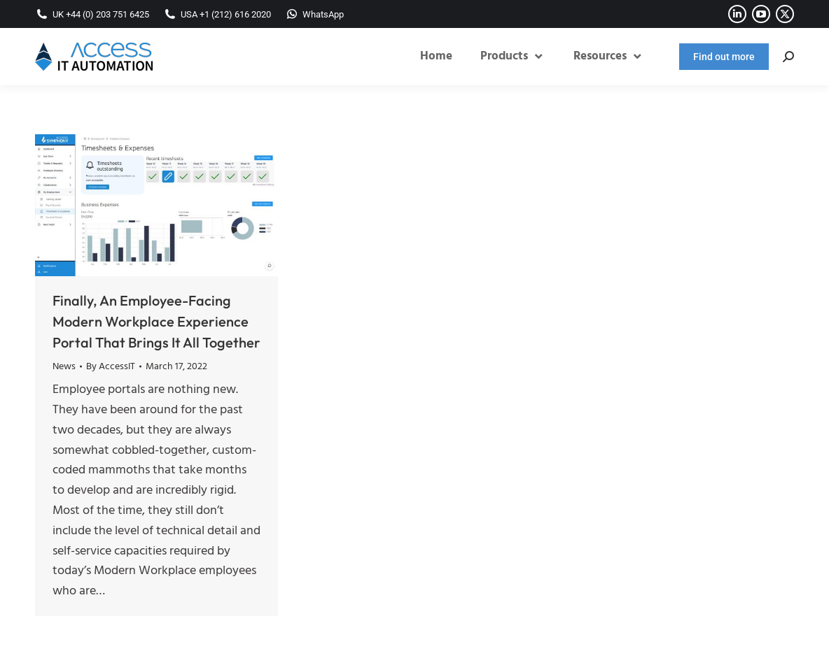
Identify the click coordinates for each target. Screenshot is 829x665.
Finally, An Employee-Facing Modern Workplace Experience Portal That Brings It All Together (156, 321)
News (64, 367)
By (110, 367)
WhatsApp (314, 14)
